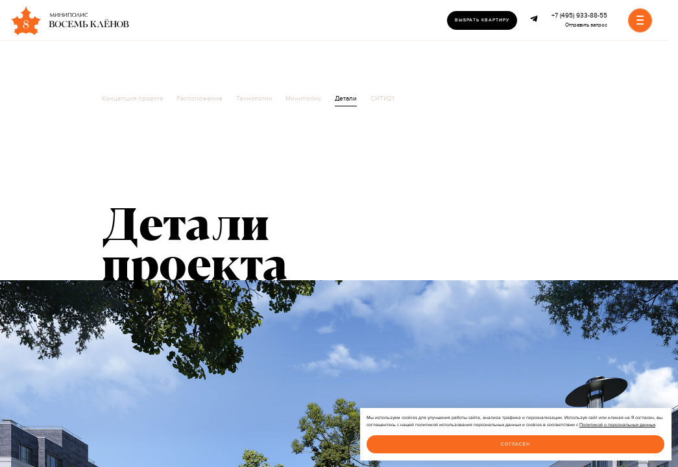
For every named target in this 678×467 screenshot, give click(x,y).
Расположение (199, 98)
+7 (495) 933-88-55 (579, 15)
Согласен (515, 444)
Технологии (254, 98)
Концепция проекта (132, 98)
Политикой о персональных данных (617, 424)
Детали (346, 98)
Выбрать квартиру (482, 20)
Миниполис (303, 98)
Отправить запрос (586, 25)
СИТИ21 (382, 98)
